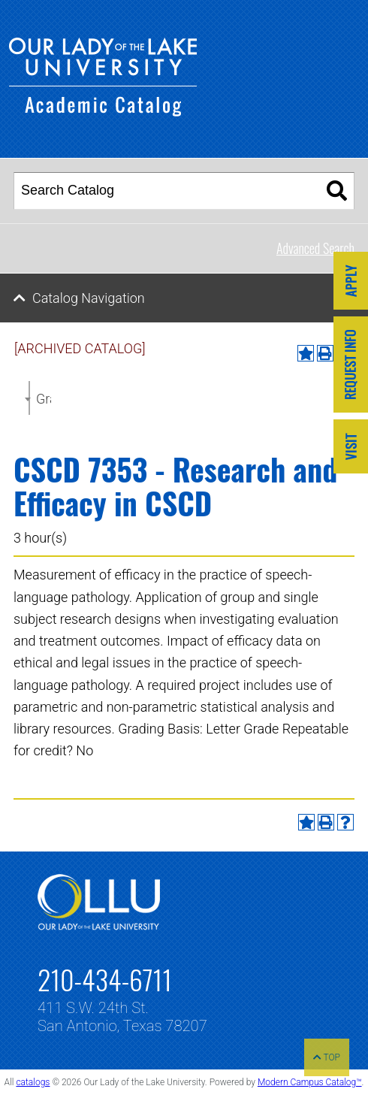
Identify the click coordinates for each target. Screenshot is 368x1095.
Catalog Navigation (88, 298)
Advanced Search (315, 248)
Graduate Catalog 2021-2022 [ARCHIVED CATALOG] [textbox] (43, 399)
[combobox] (29, 398)
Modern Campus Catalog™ (310, 1082)
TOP (326, 1057)
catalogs (33, 1082)
